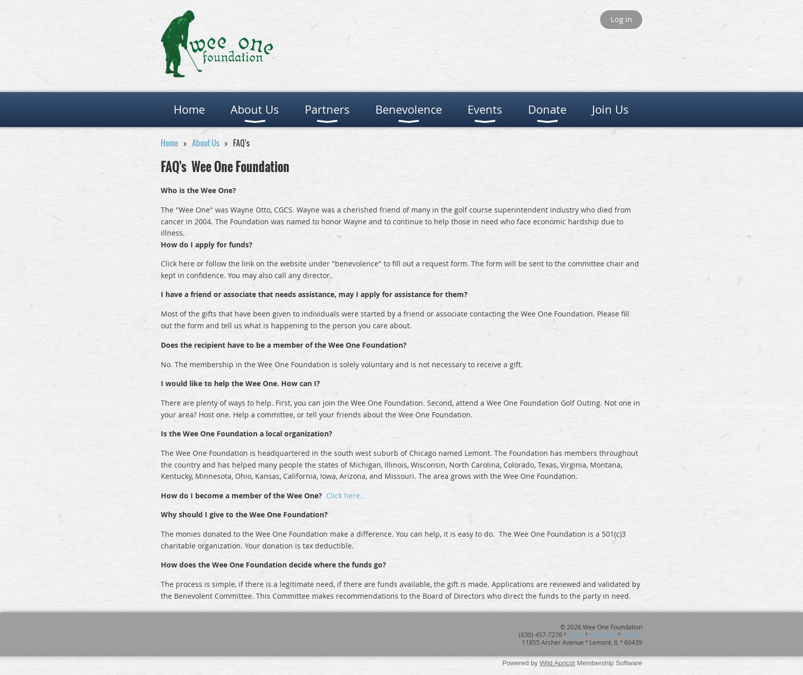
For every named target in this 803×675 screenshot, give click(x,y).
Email (576, 634)
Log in (621, 19)
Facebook (603, 634)
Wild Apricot (557, 663)
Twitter (632, 634)
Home (169, 143)
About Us (205, 143)
